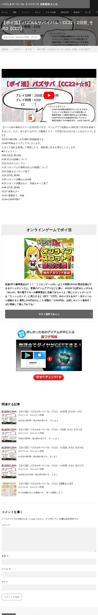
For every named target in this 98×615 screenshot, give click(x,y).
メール (6, 569)
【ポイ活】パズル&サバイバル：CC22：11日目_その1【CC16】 (51, 447)
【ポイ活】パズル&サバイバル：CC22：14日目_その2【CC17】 (51, 465)
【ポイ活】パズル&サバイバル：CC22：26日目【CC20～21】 (50, 411)
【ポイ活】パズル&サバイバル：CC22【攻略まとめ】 (46, 483)
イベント (26, 12)
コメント (6, 525)
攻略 (15, 12)
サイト (5, 582)
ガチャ (38, 12)
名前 (5, 556)
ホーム (5, 12)
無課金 (77, 12)
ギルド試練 (51, 12)
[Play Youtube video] (49, 95)
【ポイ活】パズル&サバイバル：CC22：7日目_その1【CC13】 (50, 429)
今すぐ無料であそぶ (49, 314)
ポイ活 (88, 12)
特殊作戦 (65, 12)
